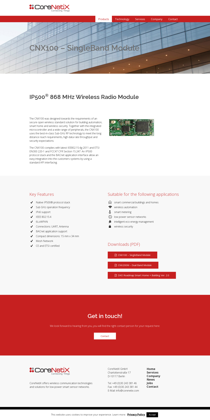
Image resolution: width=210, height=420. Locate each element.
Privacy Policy (136, 414)
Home (151, 369)
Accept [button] (152, 414)
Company (153, 376)
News (151, 379)
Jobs (150, 383)
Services (152, 372)
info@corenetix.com (128, 390)
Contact (152, 386)
